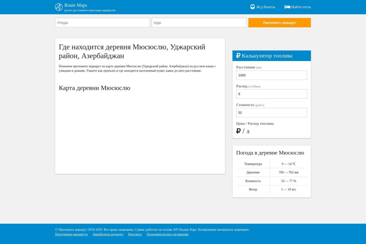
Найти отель (298, 7)
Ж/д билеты (262, 7)
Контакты (135, 234)
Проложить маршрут (279, 23)
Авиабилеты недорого (108, 234)
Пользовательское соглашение (168, 234)
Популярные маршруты (71, 234)
